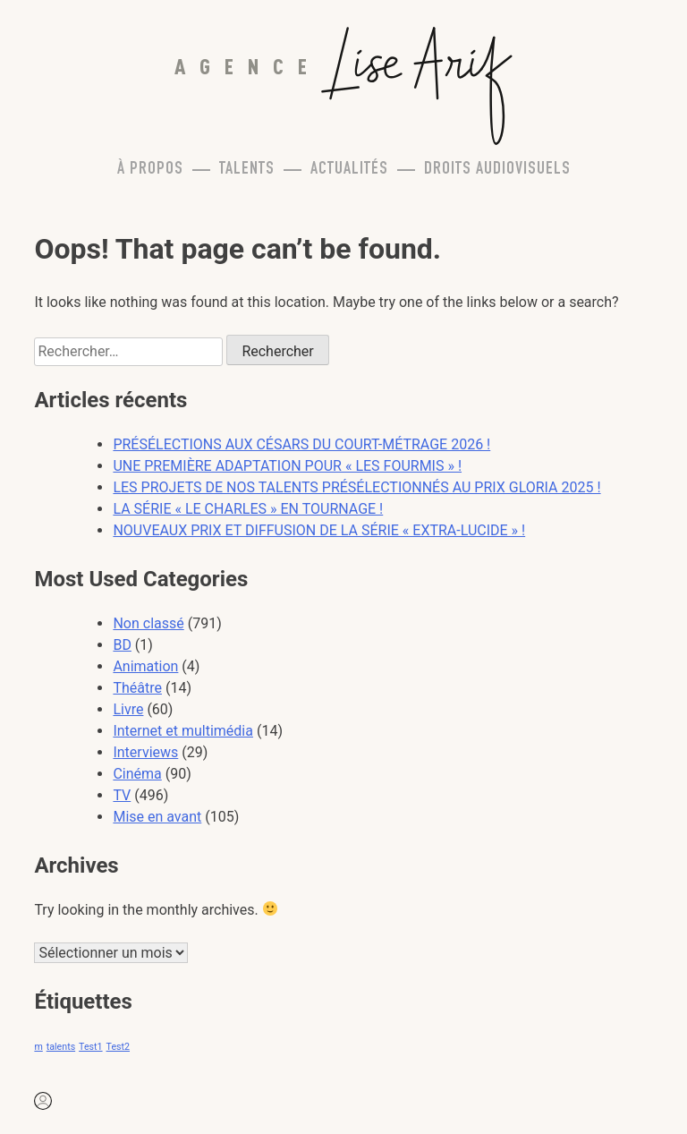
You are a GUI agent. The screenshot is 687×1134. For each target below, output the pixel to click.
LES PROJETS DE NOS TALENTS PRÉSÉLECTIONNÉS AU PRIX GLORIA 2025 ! (356, 487)
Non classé (148, 623)
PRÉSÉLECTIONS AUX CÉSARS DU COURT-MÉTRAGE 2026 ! (301, 444)
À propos (150, 170)
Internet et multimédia (183, 730)
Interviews (145, 752)
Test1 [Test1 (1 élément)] (90, 1047)
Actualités (349, 170)
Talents (247, 170)
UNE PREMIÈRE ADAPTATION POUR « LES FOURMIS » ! (287, 465)
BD (122, 644)
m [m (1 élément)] (38, 1047)
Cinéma (137, 773)
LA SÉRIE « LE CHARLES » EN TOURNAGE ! (248, 508)
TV (122, 795)
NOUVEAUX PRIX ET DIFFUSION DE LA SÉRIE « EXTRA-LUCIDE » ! (319, 530)
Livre (128, 709)
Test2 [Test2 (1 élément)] (118, 1047)
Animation (145, 666)
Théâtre (137, 687)
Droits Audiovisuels (497, 170)
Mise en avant (157, 816)
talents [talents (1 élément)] (61, 1047)
